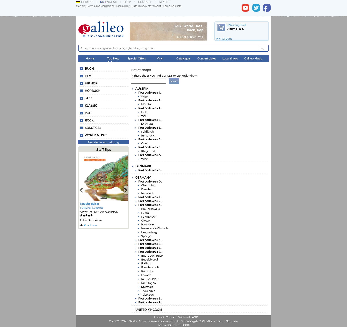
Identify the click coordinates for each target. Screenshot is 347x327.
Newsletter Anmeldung (103, 142)
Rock (89, 120)
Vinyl (160, 58)
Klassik (91, 105)
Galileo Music (253, 58)
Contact (144, 2)
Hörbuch (93, 90)
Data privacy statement (146, 5)
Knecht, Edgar (89, 203)
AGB (195, 317)
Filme (89, 76)
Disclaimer (123, 5)
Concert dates (206, 58)
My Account (224, 38)
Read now (90, 225)
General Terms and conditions (95, 5)
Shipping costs (172, 5)
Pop (88, 113)
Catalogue (183, 58)
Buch (89, 68)
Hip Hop (91, 83)
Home (90, 58)
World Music (96, 135)
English (108, 2)
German (85, 2)
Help (127, 2)
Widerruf (184, 317)
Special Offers (136, 58)
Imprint (164, 2)
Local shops (230, 58)
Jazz (88, 98)
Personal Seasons (91, 207)
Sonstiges (93, 127)
